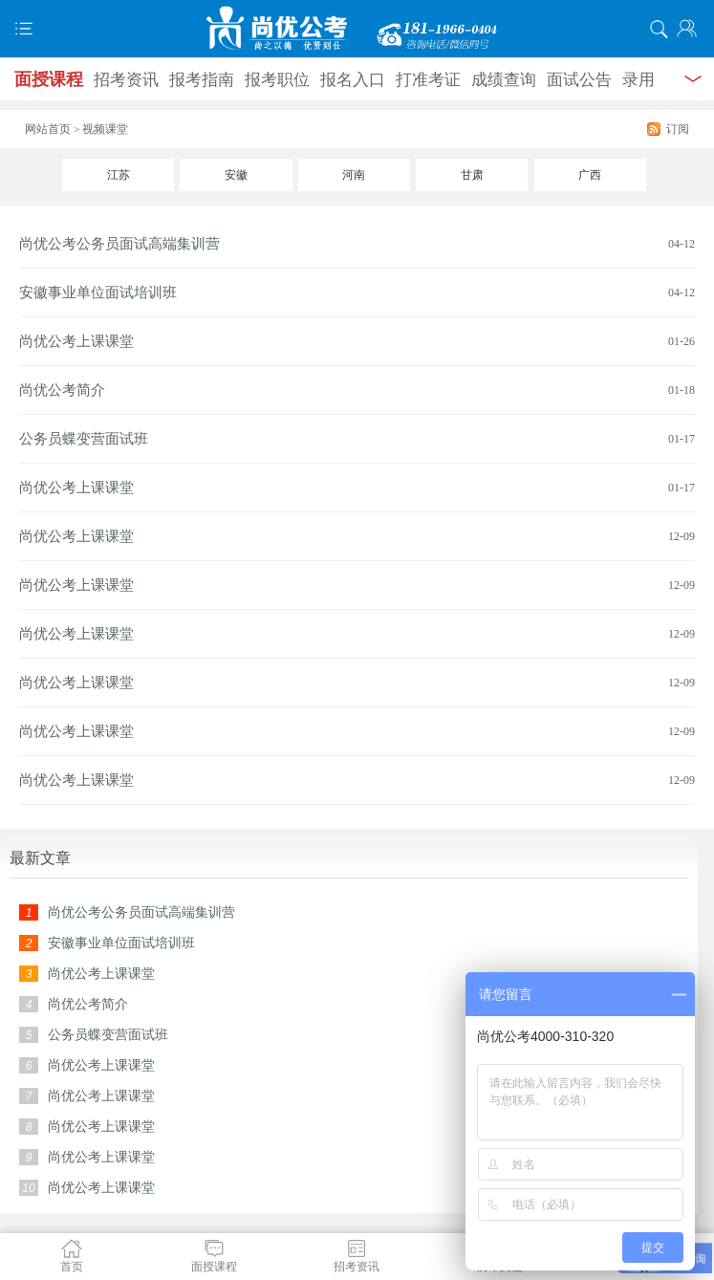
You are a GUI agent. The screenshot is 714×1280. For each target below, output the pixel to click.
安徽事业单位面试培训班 (98, 292)
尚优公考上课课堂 (76, 341)
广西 (589, 175)
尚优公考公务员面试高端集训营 (119, 243)
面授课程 (48, 79)
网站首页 (48, 129)
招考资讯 (126, 80)
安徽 (236, 175)
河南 (353, 175)
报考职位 (277, 80)
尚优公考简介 (62, 390)
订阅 (677, 129)
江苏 (118, 175)
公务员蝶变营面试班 (83, 438)
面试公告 (579, 80)
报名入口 (352, 80)
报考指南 (201, 80)
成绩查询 (503, 80)
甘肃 (472, 175)
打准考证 (428, 80)
